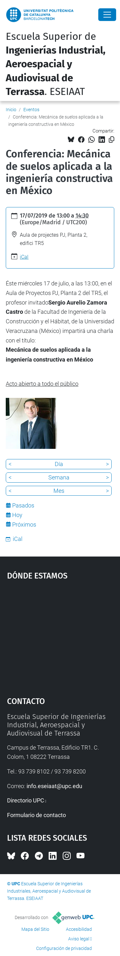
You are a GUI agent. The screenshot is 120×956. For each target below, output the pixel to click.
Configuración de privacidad (64, 948)
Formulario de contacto (36, 815)
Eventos (31, 109)
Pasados (23, 505)
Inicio (11, 109)
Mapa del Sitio (35, 929)
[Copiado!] (111, 139)
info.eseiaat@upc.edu (54, 786)
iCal (24, 257)
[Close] (107, 14)
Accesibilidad (79, 929)
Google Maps (60, 635)
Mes (58, 490)
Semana (58, 477)
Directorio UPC (25, 800)
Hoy (17, 515)
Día (59, 464)
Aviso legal (78, 938)
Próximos (24, 524)
